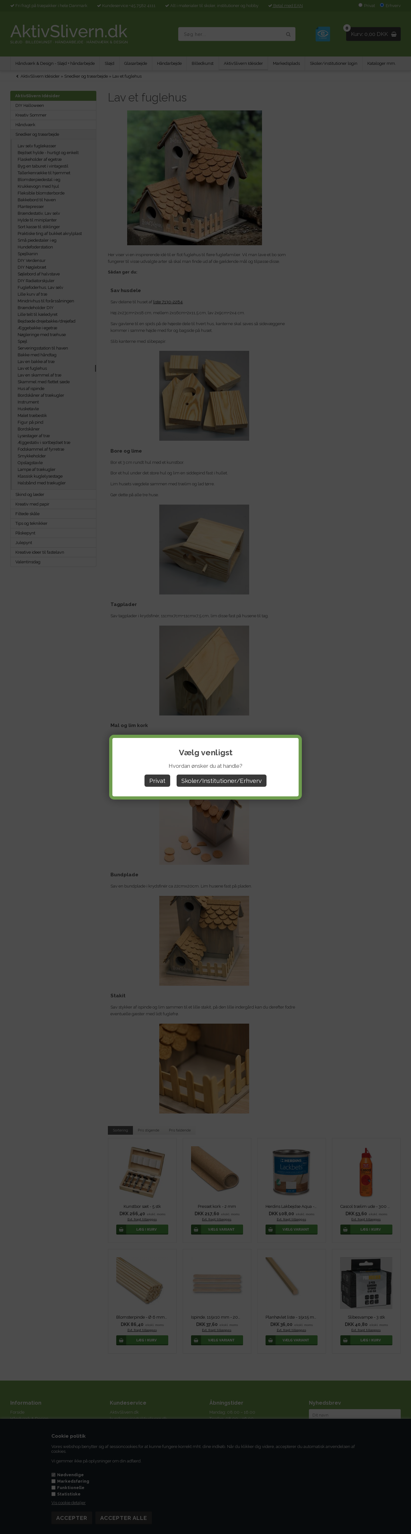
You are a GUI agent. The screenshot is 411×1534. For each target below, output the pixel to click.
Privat (157, 780)
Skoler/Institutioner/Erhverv (221, 780)
